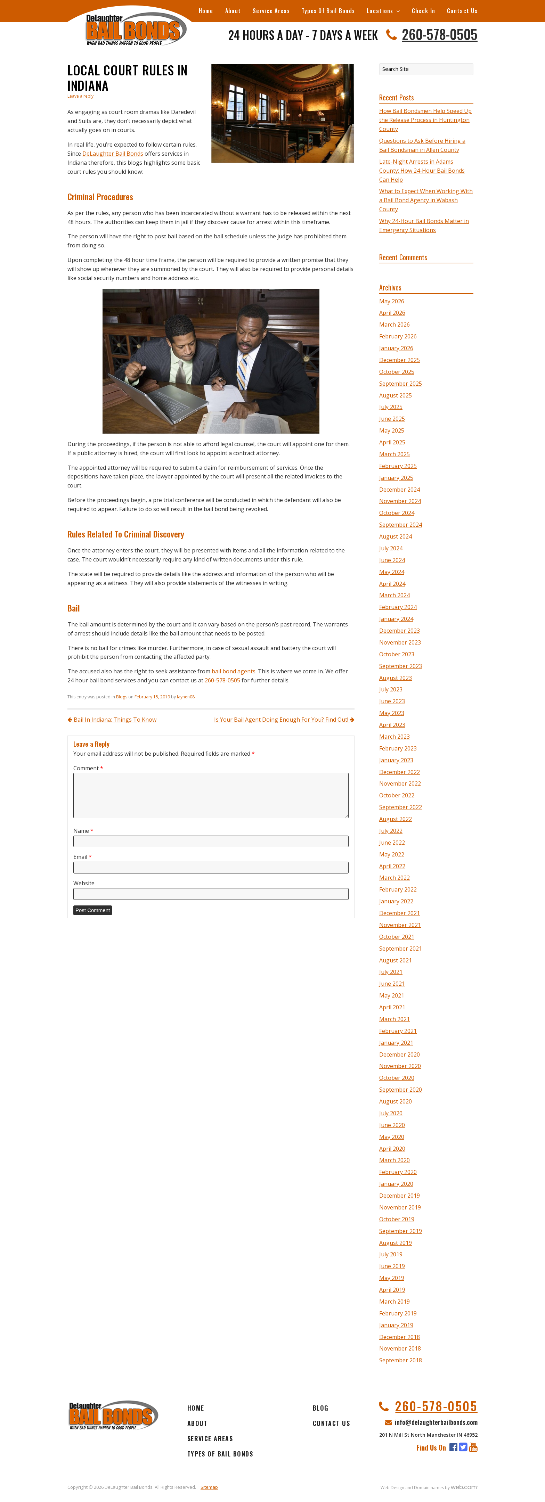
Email (82, 857)
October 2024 (396, 513)
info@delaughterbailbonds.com (436, 1422)
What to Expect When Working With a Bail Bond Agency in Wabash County (426, 200)
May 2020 (391, 1137)
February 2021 (398, 1031)
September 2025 (400, 383)
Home (206, 11)
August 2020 (395, 1101)
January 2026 (396, 348)
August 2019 (395, 1243)
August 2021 (395, 960)
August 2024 (395, 536)
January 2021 (396, 1043)
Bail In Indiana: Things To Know (111, 719)
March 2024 (394, 595)
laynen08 (186, 697)
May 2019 (391, 1278)
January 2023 (396, 760)
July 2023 (390, 689)
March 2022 (394, 877)
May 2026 (391, 301)
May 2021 (391, 995)
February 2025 (398, 466)
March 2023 (394, 736)
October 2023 (396, 654)
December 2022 (399, 772)
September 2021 (400, 948)
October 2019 (396, 1219)
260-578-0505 (440, 34)
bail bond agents (233, 671)
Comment (88, 768)
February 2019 (398, 1313)
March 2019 (394, 1301)
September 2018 (400, 1360)
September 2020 (400, 1089)
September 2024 (400, 524)
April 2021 (392, 1007)
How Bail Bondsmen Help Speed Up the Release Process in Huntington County (425, 120)
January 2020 (396, 1184)
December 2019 (399, 1195)
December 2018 (399, 1337)
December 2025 (399, 360)
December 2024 (399, 489)
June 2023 (392, 701)
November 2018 (400, 1348)
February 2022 (398, 889)
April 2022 (392, 866)
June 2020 (392, 1125)
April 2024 (392, 584)
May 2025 (391, 430)
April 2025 (392, 442)
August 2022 (395, 819)
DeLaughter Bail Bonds (112, 153)
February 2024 (398, 607)
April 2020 (392, 1148)
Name (83, 831)
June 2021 (392, 983)
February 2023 (398, 748)
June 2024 (392, 560)
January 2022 (396, 901)
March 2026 (394, 324)
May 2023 (391, 713)
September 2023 (400, 666)
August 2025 (395, 395)
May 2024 (391, 572)
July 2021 (390, 972)
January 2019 (396, 1325)
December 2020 (399, 1054)
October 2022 (396, 795)
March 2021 (394, 1019)
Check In (423, 11)
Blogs (121, 697)
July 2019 (390, 1254)
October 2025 (396, 372)
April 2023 (392, 725)
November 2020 (400, 1066)
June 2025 (392, 418)
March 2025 (394, 454)
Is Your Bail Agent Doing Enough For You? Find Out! (284, 719)
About (233, 11)
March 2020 (394, 1160)
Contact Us (462, 11)
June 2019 (392, 1266)
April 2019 (392, 1290)
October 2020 (396, 1078)
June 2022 (392, 842)
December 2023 (399, 630)
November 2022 (400, 783)
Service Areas (271, 11)
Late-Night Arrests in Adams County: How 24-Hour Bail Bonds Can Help (422, 170)
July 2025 (390, 407)
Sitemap (209, 1487)
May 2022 (391, 854)
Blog (321, 1407)
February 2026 (398, 336)
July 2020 (390, 1113)
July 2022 (390, 831)
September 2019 (400, 1231)
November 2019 (400, 1207)
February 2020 (398, 1172)
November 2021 (400, 925)
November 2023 (400, 642)
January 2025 (396, 478)
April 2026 (392, 313)
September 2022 (400, 807)
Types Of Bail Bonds (328, 11)
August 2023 (395, 678)
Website (84, 883)
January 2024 (396, 619)
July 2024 (390, 548)
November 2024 (400, 501)
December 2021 (399, 913)
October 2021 (396, 937)
